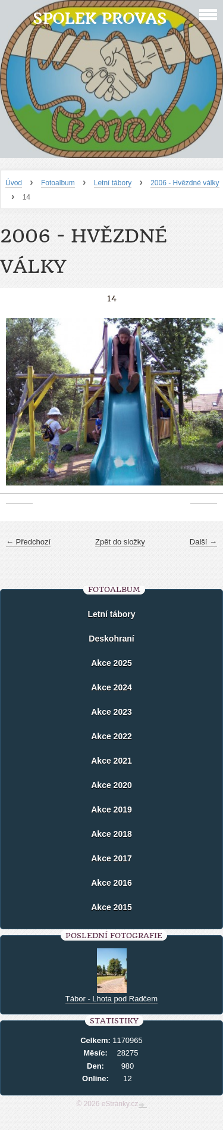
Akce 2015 (111, 907)
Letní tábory (112, 183)
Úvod (13, 183)
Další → (203, 541)
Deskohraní (111, 638)
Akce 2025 (111, 663)
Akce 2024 (111, 687)
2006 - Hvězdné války (184, 183)
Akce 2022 (111, 736)
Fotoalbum (58, 183)
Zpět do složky (120, 541)
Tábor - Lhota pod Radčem (111, 998)
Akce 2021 (111, 760)
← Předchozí (28, 541)
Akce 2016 (111, 883)
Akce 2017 (111, 858)
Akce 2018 (111, 834)
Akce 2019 (111, 809)
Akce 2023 (111, 712)
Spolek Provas (100, 18)
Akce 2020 (111, 785)
